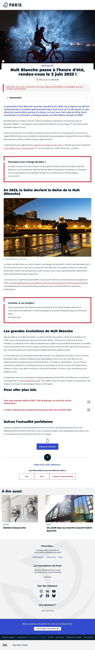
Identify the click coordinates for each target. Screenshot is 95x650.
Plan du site (88, 637)
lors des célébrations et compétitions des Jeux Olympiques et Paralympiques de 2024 (48, 283)
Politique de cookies (73, 637)
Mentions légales (8, 637)
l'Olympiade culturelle (30, 380)
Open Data (60, 637)
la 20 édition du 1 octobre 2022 (19, 148)
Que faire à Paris (20, 645)
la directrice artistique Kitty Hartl (47, 145)
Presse (50, 637)
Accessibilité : (31, 637)
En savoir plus (14, 317)
